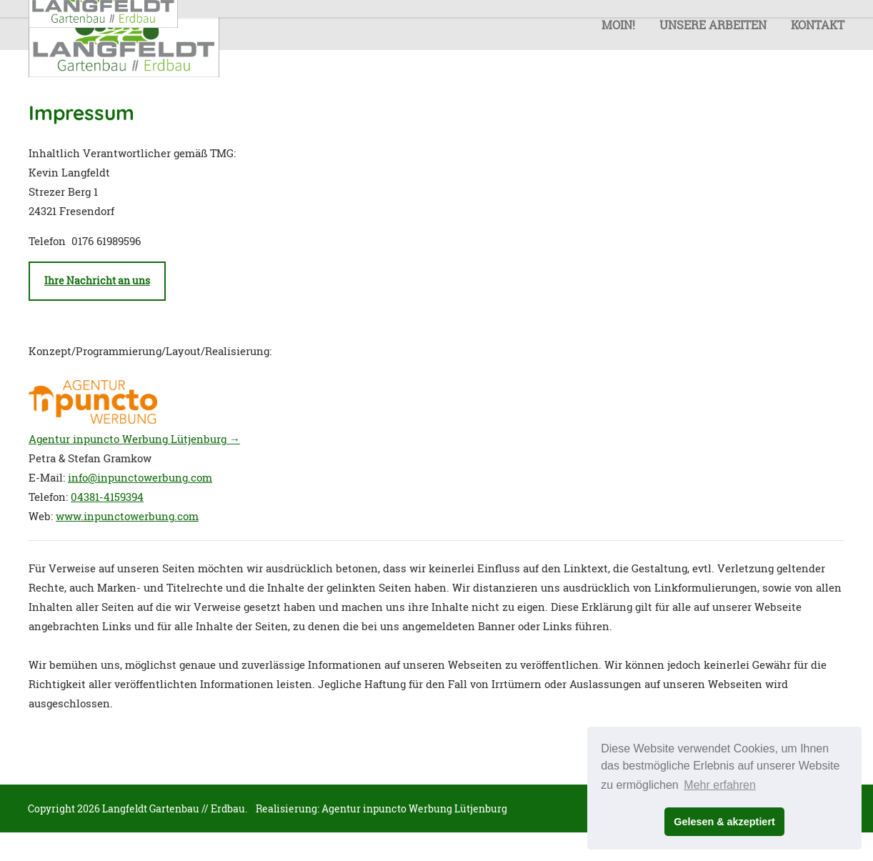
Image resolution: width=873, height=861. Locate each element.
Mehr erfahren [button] (720, 785)
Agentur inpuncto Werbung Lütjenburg (414, 808)
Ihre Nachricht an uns (97, 280)
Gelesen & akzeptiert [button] (724, 821)
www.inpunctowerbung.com (127, 516)
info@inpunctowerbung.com (140, 477)
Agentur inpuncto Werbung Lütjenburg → (134, 439)
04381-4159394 (107, 496)
